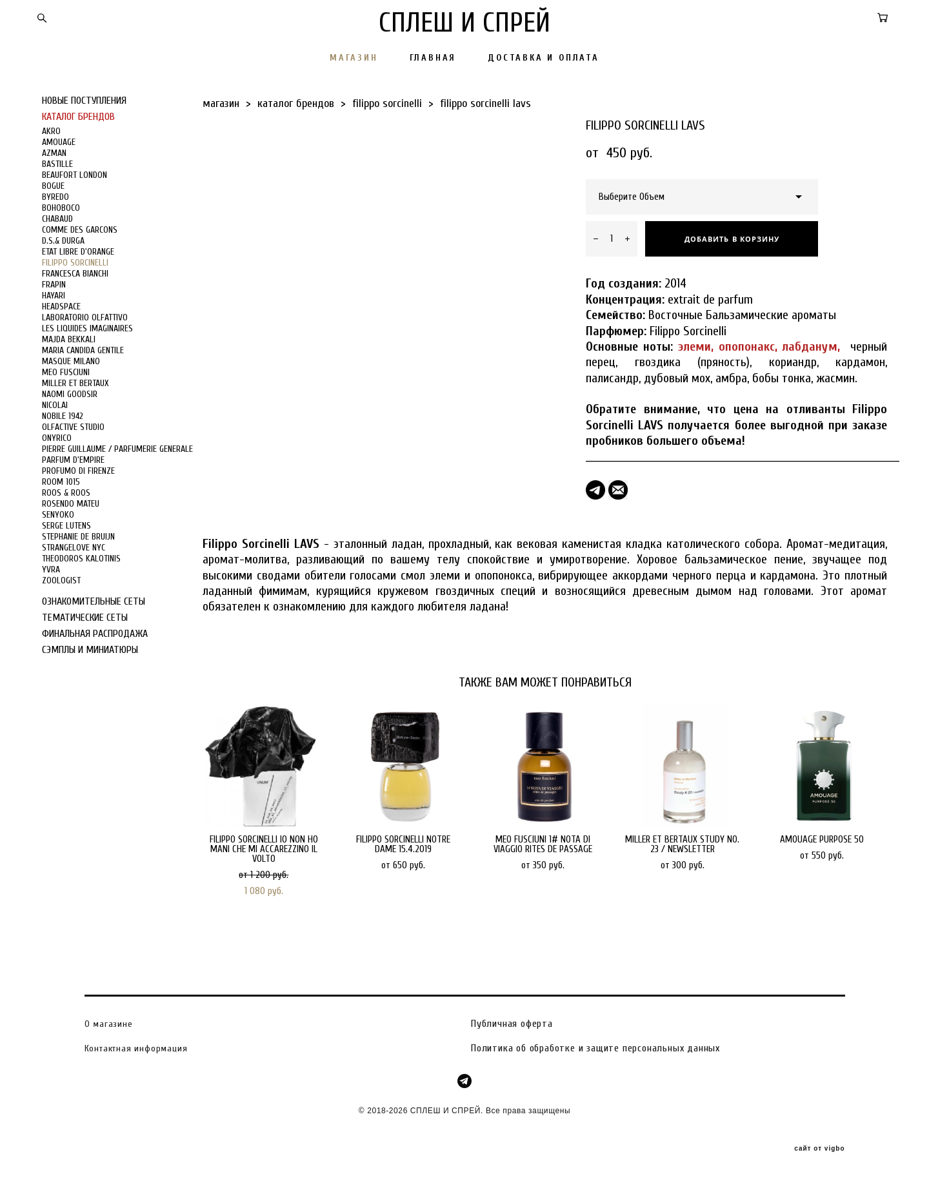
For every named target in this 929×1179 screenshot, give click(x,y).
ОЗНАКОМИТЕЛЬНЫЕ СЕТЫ (93, 601)
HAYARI (53, 295)
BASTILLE (57, 164)
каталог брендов (295, 103)
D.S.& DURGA (63, 240)
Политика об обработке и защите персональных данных (595, 1048)
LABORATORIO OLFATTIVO (85, 317)
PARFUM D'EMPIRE (73, 459)
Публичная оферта (512, 1023)
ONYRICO (57, 438)
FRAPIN (54, 284)
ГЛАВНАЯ (433, 58)
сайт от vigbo (819, 1148)
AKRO (51, 131)
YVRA (51, 569)
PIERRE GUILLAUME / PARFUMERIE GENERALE (117, 448)
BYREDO (55, 196)
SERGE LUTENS (66, 525)
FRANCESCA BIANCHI (75, 273)
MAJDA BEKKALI (68, 339)
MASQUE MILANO (71, 361)
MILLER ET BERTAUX (75, 383)
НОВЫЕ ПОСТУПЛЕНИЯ (84, 100)
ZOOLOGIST (61, 580)
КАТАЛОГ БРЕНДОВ (78, 116)
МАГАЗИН (354, 58)
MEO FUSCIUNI (66, 372)
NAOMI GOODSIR (69, 394)
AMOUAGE (58, 142)
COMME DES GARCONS (79, 229)
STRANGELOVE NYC (73, 547)
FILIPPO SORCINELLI (75, 262)
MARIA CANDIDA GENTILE (83, 350)
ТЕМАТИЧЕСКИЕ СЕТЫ (85, 617)
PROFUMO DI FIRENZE (78, 470)
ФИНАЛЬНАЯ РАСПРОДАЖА (95, 633)
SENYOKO (58, 514)
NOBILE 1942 (62, 416)
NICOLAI (55, 405)
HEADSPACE (61, 306)
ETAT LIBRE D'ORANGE (78, 251)
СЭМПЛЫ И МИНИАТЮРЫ (90, 650)
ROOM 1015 (61, 481)
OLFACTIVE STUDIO (73, 427)
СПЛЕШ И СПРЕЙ (464, 23)
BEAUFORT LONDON (74, 175)
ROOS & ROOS (66, 492)
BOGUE (53, 185)
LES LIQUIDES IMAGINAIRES (87, 328)
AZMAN (54, 153)
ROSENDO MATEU (70, 503)
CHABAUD (57, 218)
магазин (221, 103)
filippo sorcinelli (387, 103)
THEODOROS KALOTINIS (81, 558)
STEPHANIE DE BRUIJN (78, 536)
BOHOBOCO (61, 207)
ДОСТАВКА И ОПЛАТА (543, 58)
